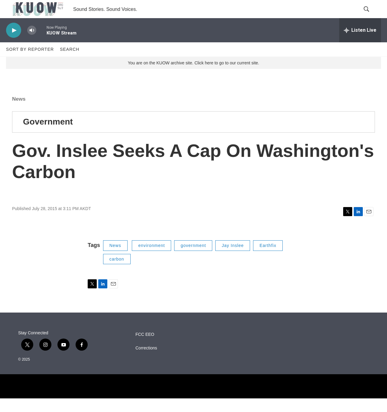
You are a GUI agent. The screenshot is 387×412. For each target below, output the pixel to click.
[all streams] (360, 44)
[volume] (32, 44)
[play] (13, 44)
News (18, 112)
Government (48, 135)
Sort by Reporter (30, 62)
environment (151, 259)
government (193, 259)
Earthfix (267, 259)
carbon (116, 272)
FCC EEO (144, 348)
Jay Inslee (233, 259)
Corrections (146, 361)
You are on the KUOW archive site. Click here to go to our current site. (193, 76)
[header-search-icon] (371, 16)
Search (69, 62)
